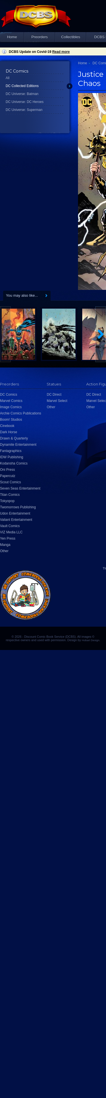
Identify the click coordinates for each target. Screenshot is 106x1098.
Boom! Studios (11, 420)
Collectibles (70, 37)
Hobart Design (90, 640)
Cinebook (7, 426)
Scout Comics (10, 482)
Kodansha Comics (13, 463)
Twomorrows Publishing (18, 507)
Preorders (39, 37)
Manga (5, 545)
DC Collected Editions (22, 86)
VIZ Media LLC (11, 532)
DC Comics (8, 395)
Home (12, 37)
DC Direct (54, 395)
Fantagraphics (10, 451)
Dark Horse (8, 432)
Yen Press (7, 538)
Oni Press (7, 470)
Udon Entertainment (15, 513)
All (7, 78)
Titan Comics (10, 495)
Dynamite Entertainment (18, 445)
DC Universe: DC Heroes (25, 102)
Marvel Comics (11, 401)
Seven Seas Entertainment (20, 488)
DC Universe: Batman (22, 94)
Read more (61, 52)
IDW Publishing (11, 457)
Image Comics (11, 407)
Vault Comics (10, 526)
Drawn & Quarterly (14, 438)
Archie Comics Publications (20, 413)
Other (4, 551)
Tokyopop (7, 501)
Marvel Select (57, 401)
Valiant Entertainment (16, 520)
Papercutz (7, 476)
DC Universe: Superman (24, 110)
